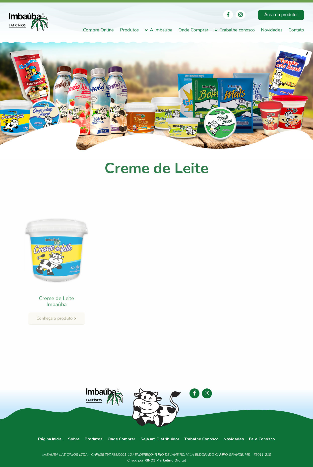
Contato (296, 30)
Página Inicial (50, 439)
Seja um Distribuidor (159, 439)
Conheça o (56, 309)
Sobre (74, 439)
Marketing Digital (171, 460)
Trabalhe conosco (237, 30)
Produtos (129, 30)
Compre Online (98, 30)
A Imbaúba (161, 30)
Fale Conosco (262, 439)
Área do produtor (281, 14)
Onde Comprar (193, 30)
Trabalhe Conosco (201, 439)
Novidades (271, 30)
